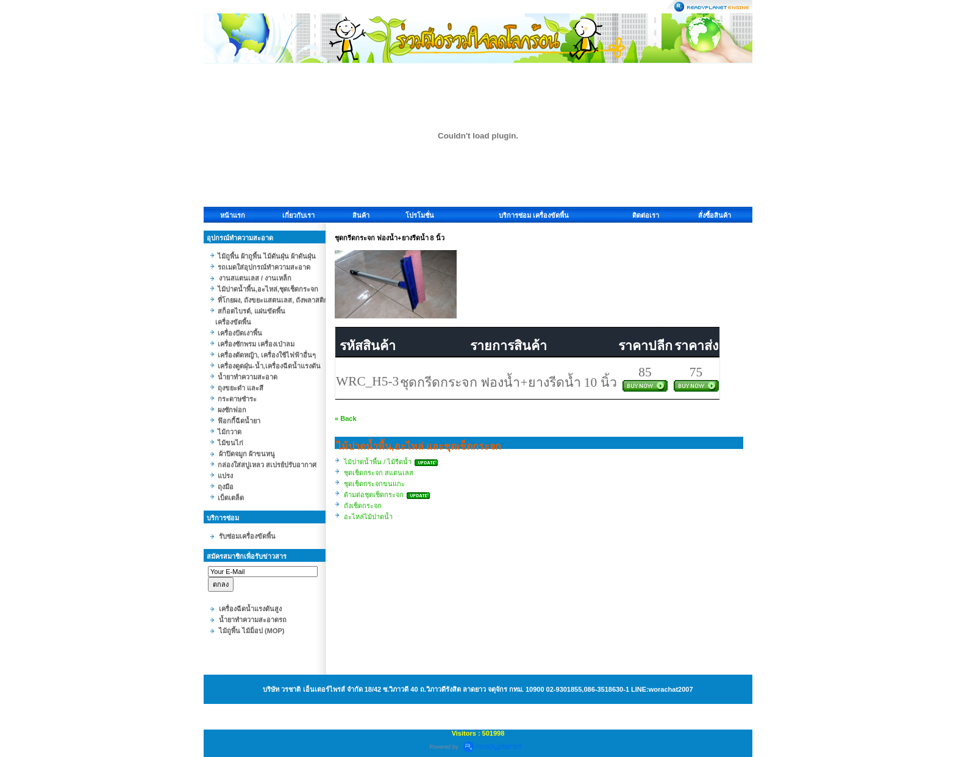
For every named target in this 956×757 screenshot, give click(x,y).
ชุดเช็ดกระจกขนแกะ (374, 483)
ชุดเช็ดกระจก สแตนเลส (378, 472)
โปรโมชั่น (419, 215)
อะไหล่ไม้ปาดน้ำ (368, 516)
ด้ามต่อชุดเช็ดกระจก (374, 494)
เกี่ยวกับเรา (298, 215)
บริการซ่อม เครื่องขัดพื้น (534, 215)
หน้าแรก (232, 215)
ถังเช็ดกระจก (363, 505)
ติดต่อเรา (645, 215)
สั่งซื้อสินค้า (714, 215)
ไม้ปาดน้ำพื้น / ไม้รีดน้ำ (378, 461)
